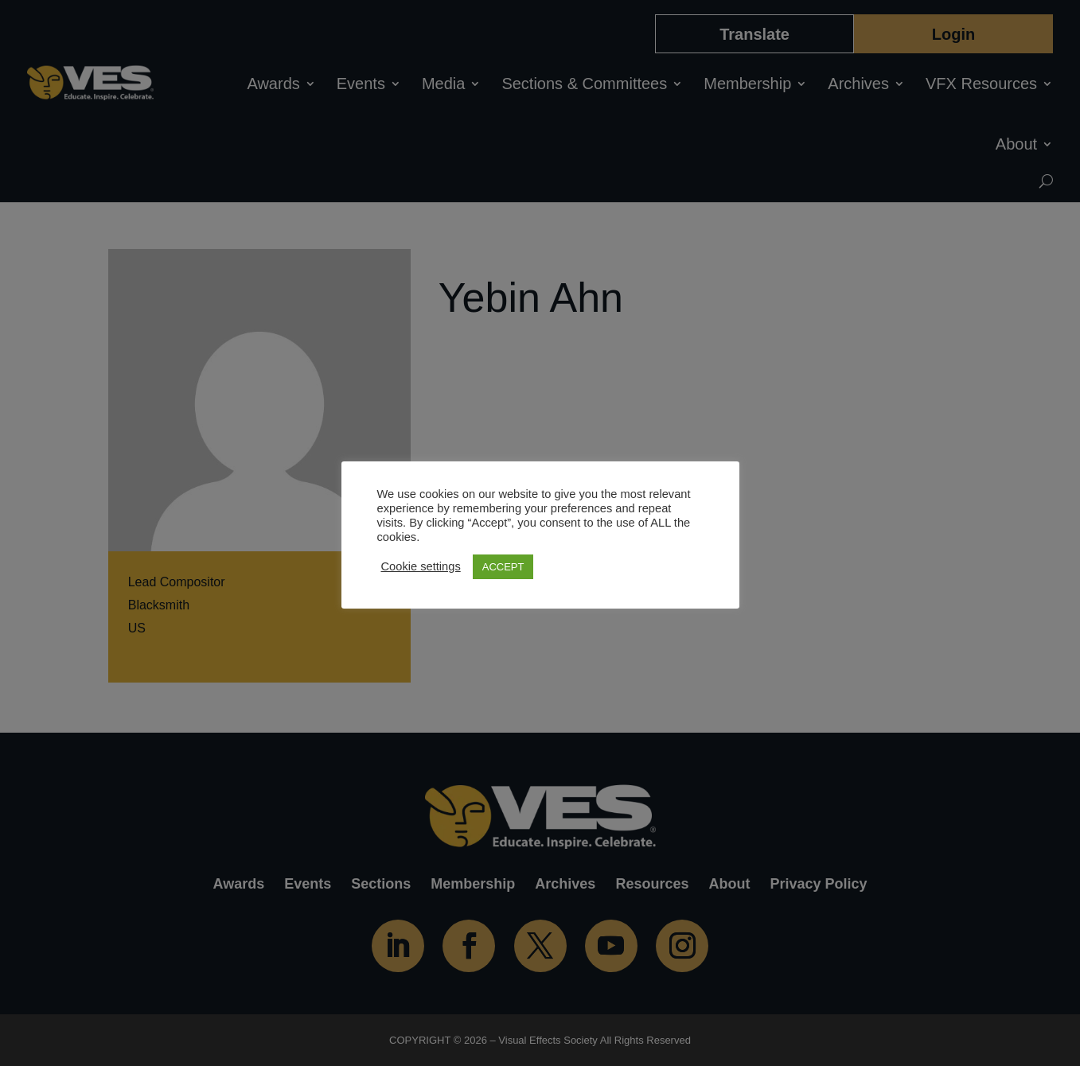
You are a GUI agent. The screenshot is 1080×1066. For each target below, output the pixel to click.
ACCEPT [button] (503, 567)
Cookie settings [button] (421, 566)
